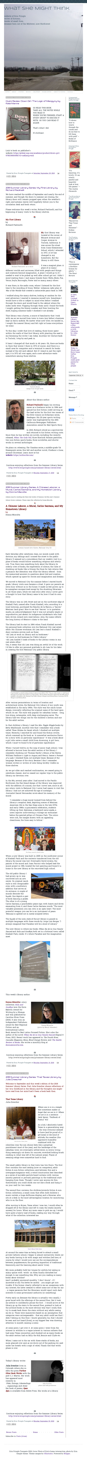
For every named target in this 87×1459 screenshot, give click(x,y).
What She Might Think (36, 8)
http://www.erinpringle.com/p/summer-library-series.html (34, 468)
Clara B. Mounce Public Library (35, 1249)
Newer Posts (11, 1432)
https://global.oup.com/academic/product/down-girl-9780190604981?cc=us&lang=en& (33, 154)
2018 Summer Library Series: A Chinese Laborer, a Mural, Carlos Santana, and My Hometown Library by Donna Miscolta (33, 489)
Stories (21, 91)
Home (7, 91)
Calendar (36, 91)
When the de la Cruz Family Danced (39, 1035)
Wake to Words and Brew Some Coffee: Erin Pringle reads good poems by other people (75, 357)
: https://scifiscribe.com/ (20, 455)
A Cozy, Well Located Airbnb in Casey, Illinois (75, 299)
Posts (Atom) (21, 1436)
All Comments (76, 422)
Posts (73, 418)
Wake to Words (59, 91)
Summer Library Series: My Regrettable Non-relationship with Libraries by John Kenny (75, 326)
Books (28, 91)
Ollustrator (48, 1454)
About (14, 91)
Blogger (67, 1454)
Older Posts (59, 1432)
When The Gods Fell (22, 437)
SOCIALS (70, 91)
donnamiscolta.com (14, 1045)
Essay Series (46, 91)
